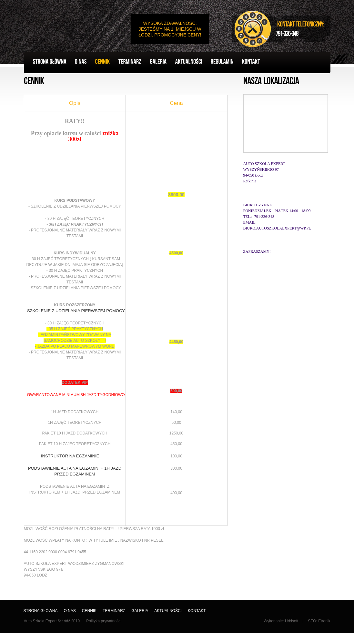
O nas (70, 610)
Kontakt (197, 610)
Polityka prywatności (103, 621)
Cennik (89, 610)
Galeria (139, 610)
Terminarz (114, 610)
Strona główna (41, 610)
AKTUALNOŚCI (168, 610)
